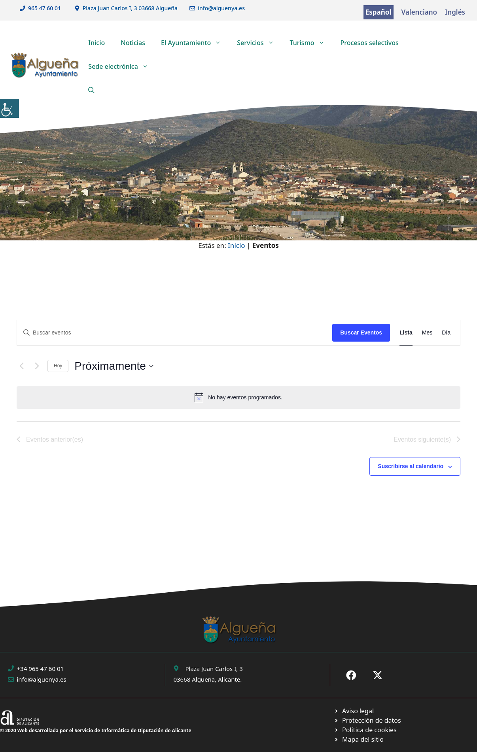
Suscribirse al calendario (410, 466)
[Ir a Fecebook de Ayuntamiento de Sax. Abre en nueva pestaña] (351, 675)
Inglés (455, 12)
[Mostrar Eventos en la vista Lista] (406, 332)
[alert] (238, 397)
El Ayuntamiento (195, 43)
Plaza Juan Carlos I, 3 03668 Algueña (130, 8)
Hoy (58, 365)
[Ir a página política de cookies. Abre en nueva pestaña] (367, 720)
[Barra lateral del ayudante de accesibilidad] (9, 108)
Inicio (96, 42)
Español (378, 12)
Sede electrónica (122, 66)
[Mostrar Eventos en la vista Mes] (427, 332)
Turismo (311, 43)
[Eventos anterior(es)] (21, 366)
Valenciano (419, 12)
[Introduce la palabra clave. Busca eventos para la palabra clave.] (174, 332)
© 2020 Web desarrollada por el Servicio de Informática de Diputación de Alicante (95, 730)
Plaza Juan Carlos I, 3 (213, 669)
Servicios (259, 43)
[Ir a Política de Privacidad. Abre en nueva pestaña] (354, 711)
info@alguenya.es (221, 8)
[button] (91, 90)
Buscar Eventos (361, 332)
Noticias (133, 42)
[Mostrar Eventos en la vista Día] (446, 332)
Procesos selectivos (370, 42)
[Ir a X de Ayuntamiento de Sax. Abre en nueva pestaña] (378, 675)
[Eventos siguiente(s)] (37, 366)
